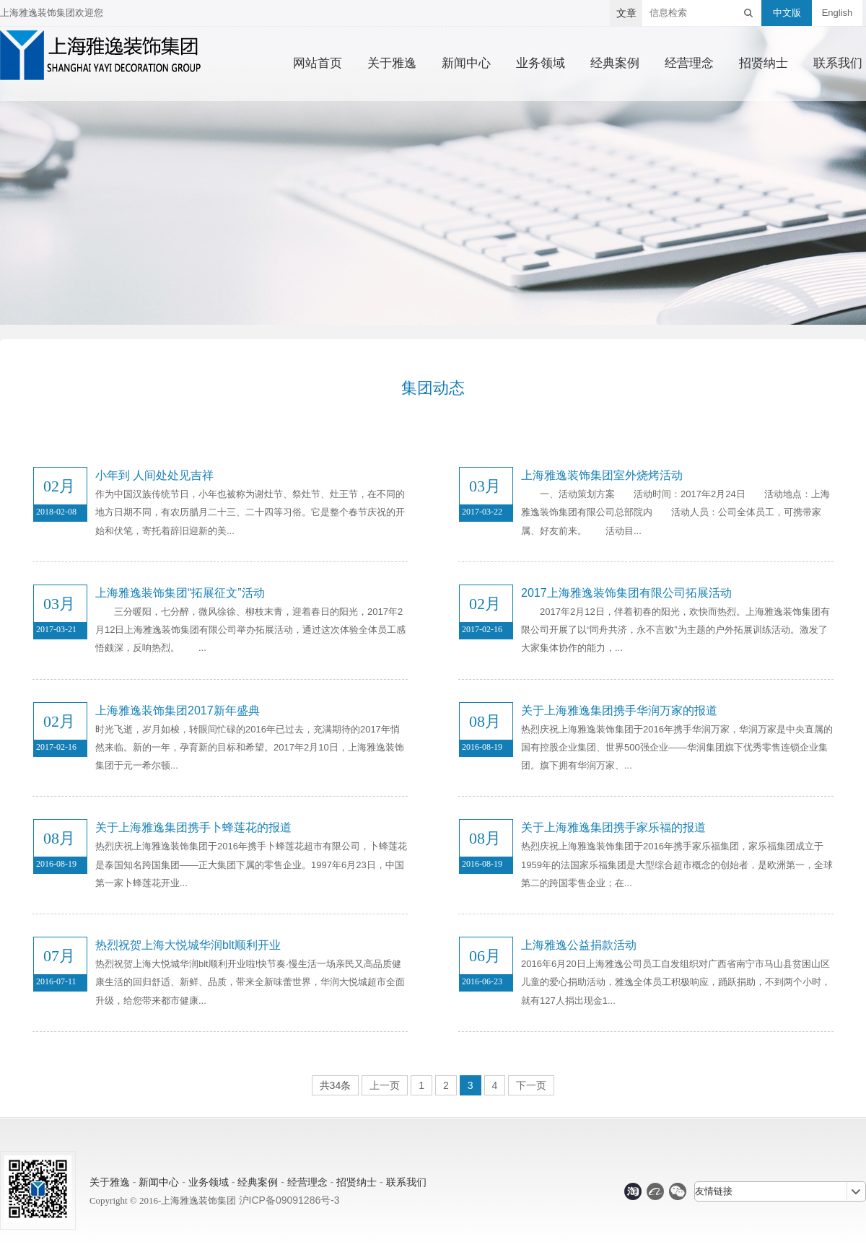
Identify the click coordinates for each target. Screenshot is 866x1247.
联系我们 (837, 63)
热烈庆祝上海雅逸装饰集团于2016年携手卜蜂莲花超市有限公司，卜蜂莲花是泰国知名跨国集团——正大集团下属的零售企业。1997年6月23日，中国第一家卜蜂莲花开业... (251, 864)
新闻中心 (466, 63)
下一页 (531, 1085)
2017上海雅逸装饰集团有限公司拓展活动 (626, 593)
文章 (626, 13)
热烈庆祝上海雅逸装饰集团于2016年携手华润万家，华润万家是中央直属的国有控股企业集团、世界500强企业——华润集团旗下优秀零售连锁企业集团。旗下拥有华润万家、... (677, 747)
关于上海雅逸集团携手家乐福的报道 (613, 827)
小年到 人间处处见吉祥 (154, 475)
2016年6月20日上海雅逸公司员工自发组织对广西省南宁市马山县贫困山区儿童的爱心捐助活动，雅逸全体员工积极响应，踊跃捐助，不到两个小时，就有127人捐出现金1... (676, 981)
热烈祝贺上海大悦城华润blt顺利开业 (188, 945)
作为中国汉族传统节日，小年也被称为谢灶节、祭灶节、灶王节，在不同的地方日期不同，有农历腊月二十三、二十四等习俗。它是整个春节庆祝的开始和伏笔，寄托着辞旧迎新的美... (250, 512)
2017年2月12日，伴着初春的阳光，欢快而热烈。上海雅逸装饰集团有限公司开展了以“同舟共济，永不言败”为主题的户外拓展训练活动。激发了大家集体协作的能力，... (675, 629)
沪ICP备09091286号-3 (289, 1200)
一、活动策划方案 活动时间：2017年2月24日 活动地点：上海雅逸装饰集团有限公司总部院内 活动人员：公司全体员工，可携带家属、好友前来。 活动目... (675, 512)
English (837, 12)
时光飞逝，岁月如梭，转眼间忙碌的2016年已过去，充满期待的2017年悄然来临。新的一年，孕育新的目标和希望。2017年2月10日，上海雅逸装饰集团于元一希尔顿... (249, 747)
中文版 (787, 12)
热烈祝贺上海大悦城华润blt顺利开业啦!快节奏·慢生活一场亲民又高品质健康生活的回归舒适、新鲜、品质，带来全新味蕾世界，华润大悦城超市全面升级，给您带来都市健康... (250, 981)
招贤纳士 (763, 63)
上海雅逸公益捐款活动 (579, 945)
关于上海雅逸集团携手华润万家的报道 (619, 710)
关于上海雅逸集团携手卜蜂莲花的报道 (193, 827)
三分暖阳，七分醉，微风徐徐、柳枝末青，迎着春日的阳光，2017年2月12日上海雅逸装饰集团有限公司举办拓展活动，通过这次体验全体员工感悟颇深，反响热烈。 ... (250, 629)
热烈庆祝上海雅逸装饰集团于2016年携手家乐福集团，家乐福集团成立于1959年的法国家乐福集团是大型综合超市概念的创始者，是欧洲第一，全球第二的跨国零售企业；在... (677, 864)
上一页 (384, 1085)
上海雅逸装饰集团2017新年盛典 (177, 710)
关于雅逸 (391, 63)
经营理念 (689, 63)
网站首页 (317, 63)
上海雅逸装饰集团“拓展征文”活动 (180, 593)
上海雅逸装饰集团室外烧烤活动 (602, 475)
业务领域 (540, 63)
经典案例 (614, 63)
